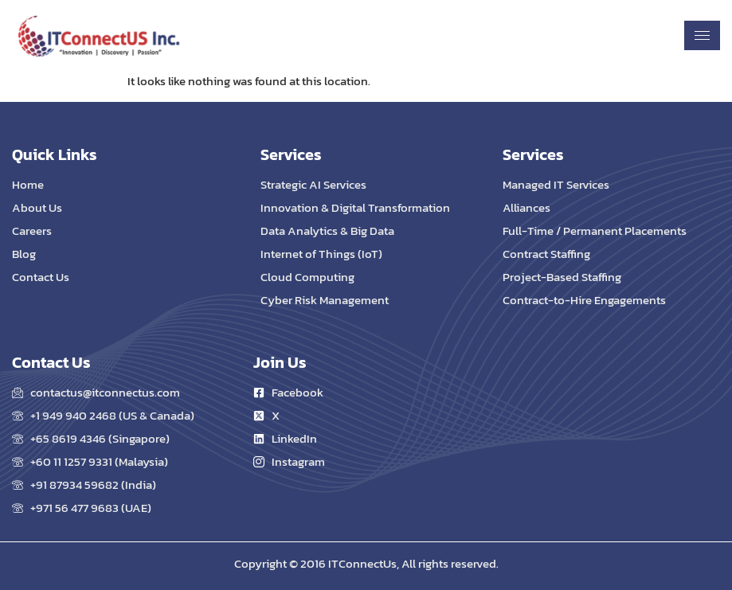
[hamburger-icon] (702, 35)
